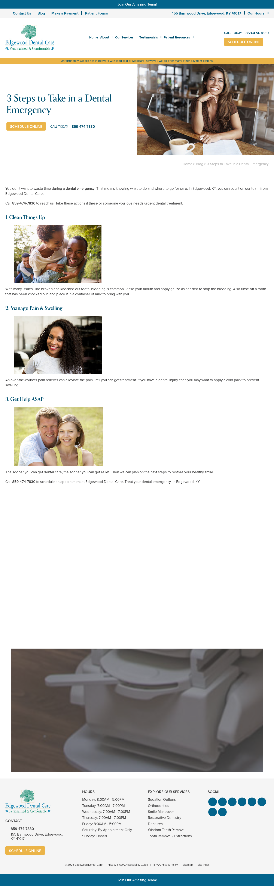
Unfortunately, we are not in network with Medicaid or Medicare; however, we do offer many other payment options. (137, 61)
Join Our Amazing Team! (137, 4)
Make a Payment (65, 13)
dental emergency (80, 188)
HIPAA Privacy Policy (165, 865)
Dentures (155, 824)
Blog (41, 13)
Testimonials (148, 37)
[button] (212, 802)
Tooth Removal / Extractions (170, 836)
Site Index (203, 865)
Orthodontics (158, 805)
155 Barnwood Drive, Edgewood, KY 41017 (206, 13)
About (104, 37)
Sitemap (188, 865)
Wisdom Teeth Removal (166, 830)
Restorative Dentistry (164, 817)
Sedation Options (162, 799)
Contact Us (22, 13)
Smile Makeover (161, 811)
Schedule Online (244, 41)
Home (93, 37)
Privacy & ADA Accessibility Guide (127, 865)
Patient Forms (96, 13)
